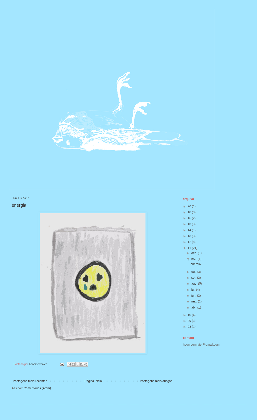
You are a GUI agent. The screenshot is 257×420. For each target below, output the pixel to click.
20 (190, 206)
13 (190, 236)
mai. (194, 301)
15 (190, 224)
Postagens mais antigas (156, 381)
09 (190, 321)
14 (190, 230)
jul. (193, 289)
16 (190, 218)
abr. (194, 307)
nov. (194, 259)
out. (194, 271)
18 (190, 212)
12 (190, 242)
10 (190, 315)
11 (190, 248)
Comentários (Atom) (37, 388)
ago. (194, 283)
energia (19, 205)
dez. (194, 253)
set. (194, 277)
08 (190, 326)
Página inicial (94, 381)
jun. (194, 295)
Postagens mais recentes (30, 381)
